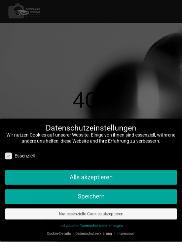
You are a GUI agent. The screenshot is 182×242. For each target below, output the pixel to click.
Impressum (126, 231)
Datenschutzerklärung (94, 231)
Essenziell (20, 153)
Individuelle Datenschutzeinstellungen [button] (91, 223)
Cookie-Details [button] (59, 231)
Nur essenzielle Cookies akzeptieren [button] (91, 211)
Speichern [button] (91, 194)
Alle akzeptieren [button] (91, 174)
